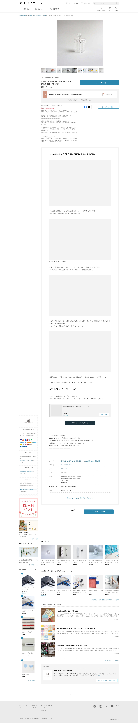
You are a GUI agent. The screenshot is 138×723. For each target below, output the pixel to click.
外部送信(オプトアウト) (47, 718)
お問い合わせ (44, 710)
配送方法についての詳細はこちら (27, 471)
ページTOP (70, 695)
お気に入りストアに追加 (108, 680)
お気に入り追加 (108, 107)
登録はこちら (34, 565)
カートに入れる (99, 83)
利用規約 (27, 718)
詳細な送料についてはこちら (26, 460)
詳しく (104, 414)
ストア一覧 (29, 15)
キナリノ (21, 708)
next (117, 43)
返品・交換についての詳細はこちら (28, 489)
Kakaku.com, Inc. (115, 719)
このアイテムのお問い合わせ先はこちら (81, 498)
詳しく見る (35, 539)
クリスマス (64, 469)
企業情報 (21, 718)
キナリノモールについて (47, 705)
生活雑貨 (63, 461)
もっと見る (32, 680)
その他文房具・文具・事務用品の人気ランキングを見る (105, 600)
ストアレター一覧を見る (113, 660)
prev (43, 43)
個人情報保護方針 (36, 718)
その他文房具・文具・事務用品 (91, 461)
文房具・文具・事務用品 (74, 461)
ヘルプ (43, 708)
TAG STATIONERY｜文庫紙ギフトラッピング (77, 406)
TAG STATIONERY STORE (39, 15)
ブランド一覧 (34, 705)
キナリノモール (22, 15)
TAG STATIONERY (66, 465)
